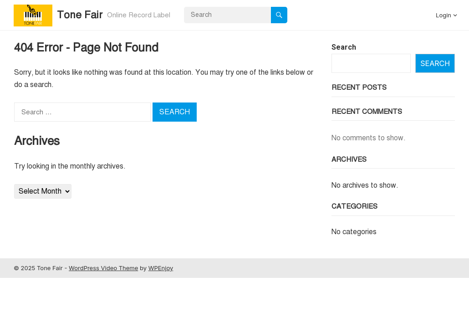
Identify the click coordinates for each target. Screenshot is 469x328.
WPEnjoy (160, 268)
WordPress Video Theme (103, 268)
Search (343, 47)
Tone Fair (79, 15)
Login (443, 15)
